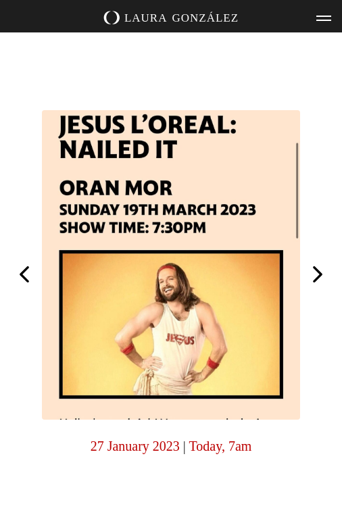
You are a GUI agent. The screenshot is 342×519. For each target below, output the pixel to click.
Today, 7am (220, 446)
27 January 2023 (135, 446)
